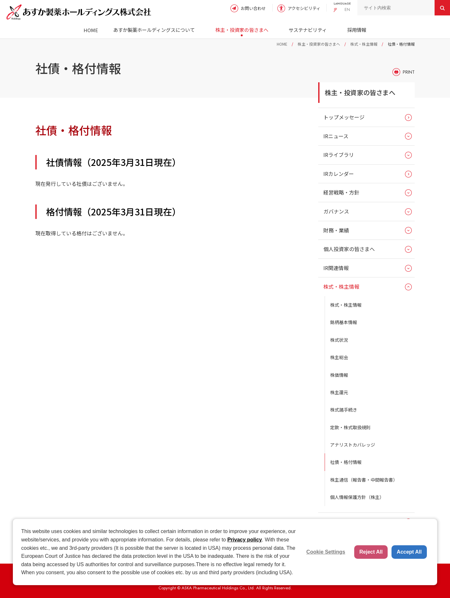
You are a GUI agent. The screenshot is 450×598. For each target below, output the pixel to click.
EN (347, 9)
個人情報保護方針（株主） (357, 497)
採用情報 (356, 29)
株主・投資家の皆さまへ (241, 29)
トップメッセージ (343, 117)
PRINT (409, 72)
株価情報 (339, 375)
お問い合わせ (253, 8)
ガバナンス (336, 211)
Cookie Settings (325, 552)
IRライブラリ (338, 155)
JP (335, 9)
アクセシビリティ (304, 8)
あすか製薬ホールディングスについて (154, 29)
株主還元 (339, 392)
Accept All (409, 552)
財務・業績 (336, 230)
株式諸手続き (343, 409)
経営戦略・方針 (341, 192)
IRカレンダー (338, 173)
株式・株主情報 (363, 44)
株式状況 (339, 340)
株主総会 (339, 357)
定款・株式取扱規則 (350, 427)
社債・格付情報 (346, 462)
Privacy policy (244, 539)
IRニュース (335, 136)
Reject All (370, 552)
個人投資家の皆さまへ (349, 249)
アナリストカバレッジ (352, 444)
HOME (91, 30)
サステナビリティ (308, 29)
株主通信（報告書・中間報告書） (364, 479)
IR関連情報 (336, 268)
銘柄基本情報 (343, 322)
